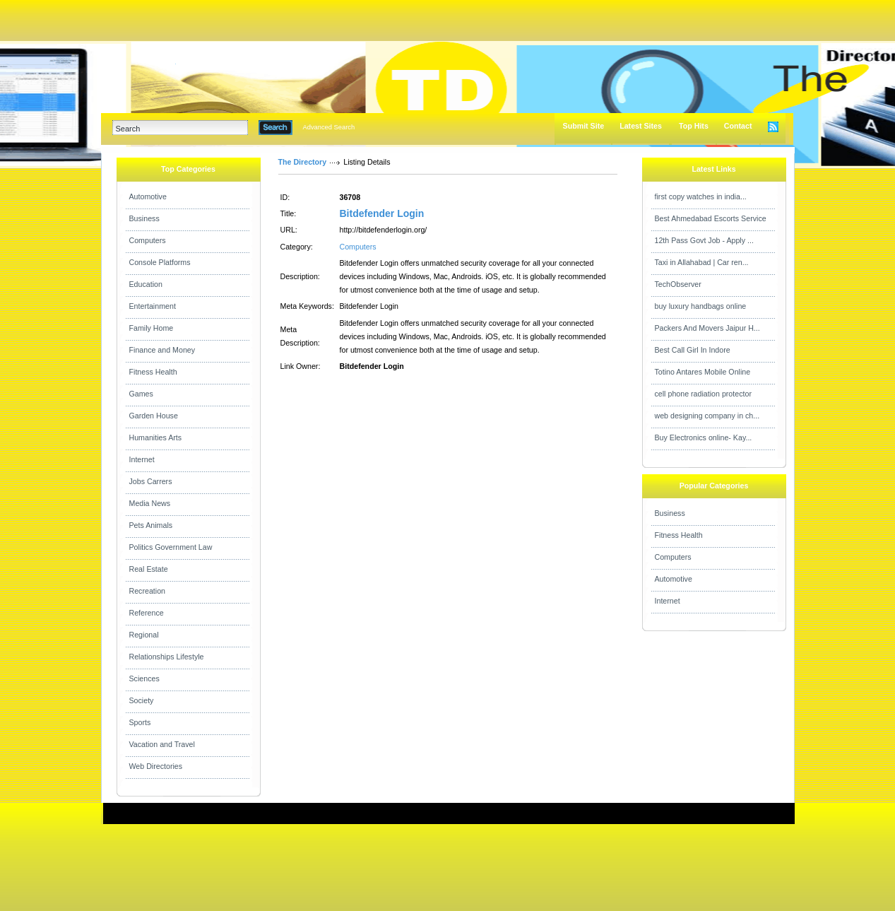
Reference (146, 613)
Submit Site (584, 126)
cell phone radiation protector (703, 393)
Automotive (148, 196)
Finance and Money (162, 350)
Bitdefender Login (382, 213)
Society (141, 700)
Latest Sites (641, 126)
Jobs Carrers (150, 481)
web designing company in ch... (707, 415)
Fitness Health (153, 372)
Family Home (151, 328)
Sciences (144, 678)
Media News (150, 503)
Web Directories (156, 766)
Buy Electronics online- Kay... (703, 437)
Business (144, 218)
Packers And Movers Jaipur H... (707, 328)
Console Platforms (160, 262)
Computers (147, 240)
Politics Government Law (171, 547)
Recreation (147, 591)
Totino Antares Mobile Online (703, 372)
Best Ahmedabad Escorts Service (710, 218)
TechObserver (678, 284)
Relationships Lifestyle (166, 656)
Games (141, 393)
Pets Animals (151, 525)
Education (145, 284)
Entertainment (152, 306)
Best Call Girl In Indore (692, 350)
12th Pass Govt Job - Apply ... (704, 240)
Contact (738, 126)
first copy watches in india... (701, 196)
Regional (144, 634)
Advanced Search (329, 127)
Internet (142, 459)
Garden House (153, 415)
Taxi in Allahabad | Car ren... (702, 262)
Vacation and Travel (162, 744)
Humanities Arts (155, 437)
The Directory (302, 162)
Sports (140, 722)
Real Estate (148, 569)
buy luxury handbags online (701, 306)
